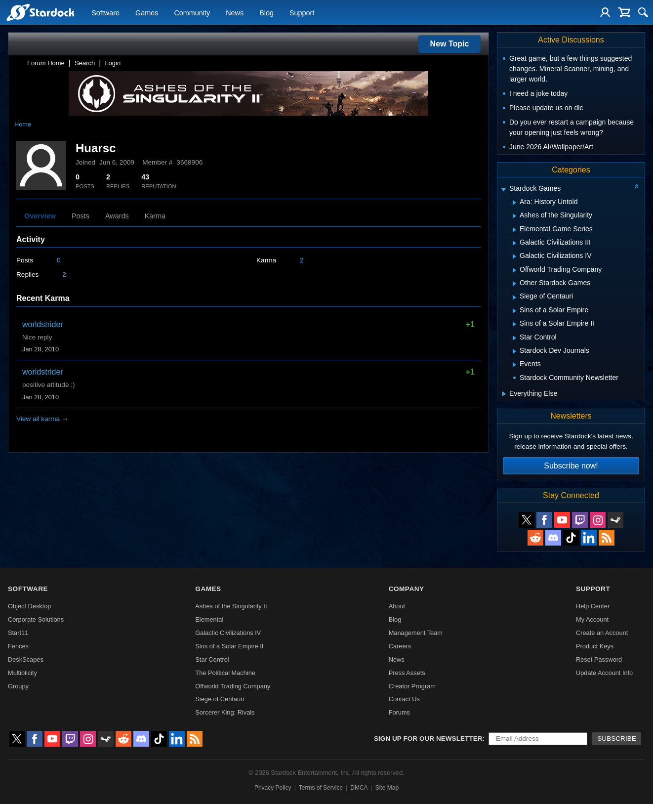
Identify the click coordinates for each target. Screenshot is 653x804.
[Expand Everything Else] (504, 393)
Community (192, 13)
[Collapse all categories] (637, 186)
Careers (400, 646)
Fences (18, 646)
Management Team (416, 632)
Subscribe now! (571, 466)
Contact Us (404, 699)
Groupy (18, 686)
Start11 (18, 632)
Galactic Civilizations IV (228, 632)
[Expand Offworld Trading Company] (514, 270)
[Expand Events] (514, 364)
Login (113, 63)
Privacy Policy (272, 787)
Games (146, 13)
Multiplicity (22, 673)
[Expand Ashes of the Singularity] (514, 215)
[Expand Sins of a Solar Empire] (514, 310)
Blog (266, 13)
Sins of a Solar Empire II (229, 646)
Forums (399, 712)
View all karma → (42, 419)
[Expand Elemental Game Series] (514, 229)
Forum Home (46, 63)
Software (105, 13)
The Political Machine (225, 673)
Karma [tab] (155, 216)
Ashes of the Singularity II (231, 606)
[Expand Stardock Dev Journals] (514, 351)
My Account (592, 619)
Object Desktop (29, 606)
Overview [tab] (40, 216)
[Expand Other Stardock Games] (514, 283)
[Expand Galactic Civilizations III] (514, 243)
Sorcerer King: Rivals (224, 712)
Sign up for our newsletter (428, 738)
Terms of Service (321, 787)
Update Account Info (604, 673)
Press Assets (407, 673)
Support (301, 13)
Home (22, 124)
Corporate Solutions (36, 619)
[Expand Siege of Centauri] (514, 297)
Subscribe (616, 738)
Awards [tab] (117, 216)
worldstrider (42, 324)
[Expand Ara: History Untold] (514, 202)
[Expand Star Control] (514, 338)
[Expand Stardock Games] (503, 189)
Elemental (209, 619)
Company (406, 588)
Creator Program (412, 686)
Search (85, 63)
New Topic (449, 44)
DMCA (358, 787)
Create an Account (602, 632)
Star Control (212, 659)
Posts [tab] (80, 216)
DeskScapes (25, 659)
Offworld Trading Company (232, 686)
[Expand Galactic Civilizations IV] (514, 256)
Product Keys (594, 646)
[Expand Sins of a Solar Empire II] (514, 324)
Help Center (593, 606)
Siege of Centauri (219, 699)
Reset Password (599, 659)
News (235, 13)
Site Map (387, 787)
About (397, 606)
